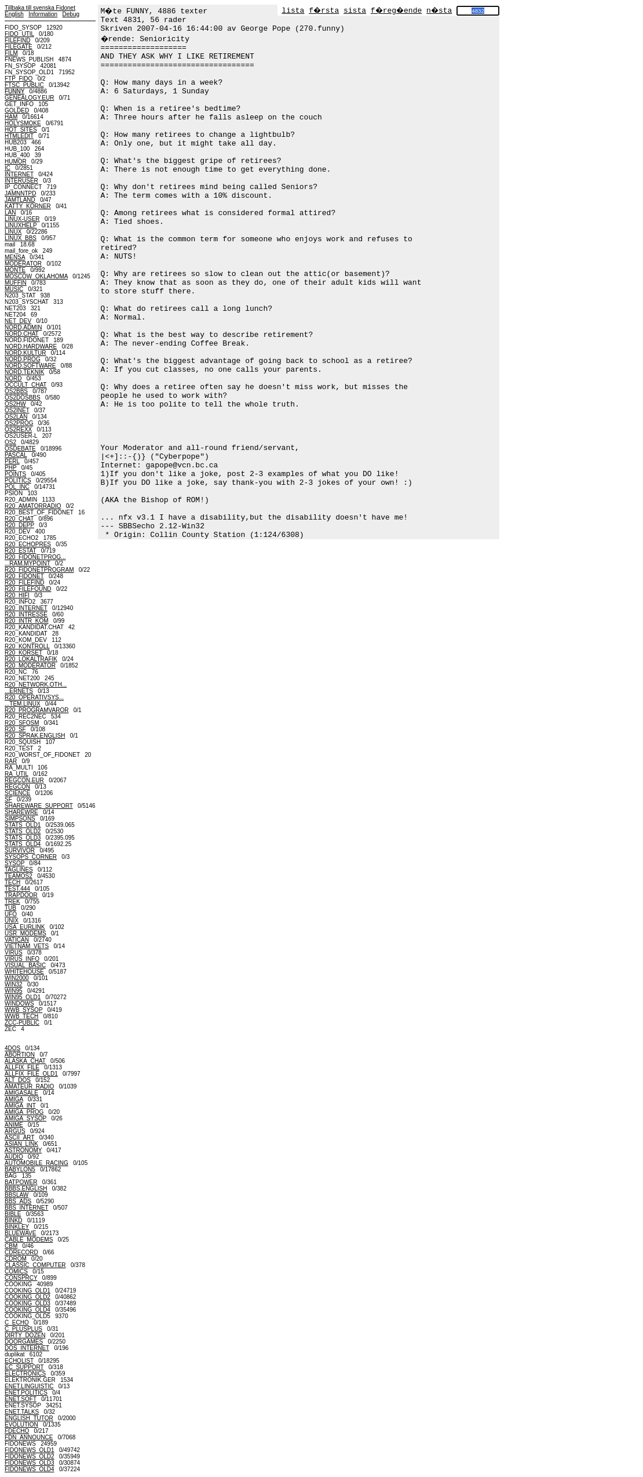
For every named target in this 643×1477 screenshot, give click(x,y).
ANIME (14, 1125)
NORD (13, 378)
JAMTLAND (20, 200)
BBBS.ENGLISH (26, 1188)
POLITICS (18, 480)
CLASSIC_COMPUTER (35, 1265)
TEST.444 (17, 889)
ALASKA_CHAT (25, 1061)
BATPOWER (21, 1182)
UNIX (12, 920)
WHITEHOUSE (24, 971)
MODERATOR (23, 263)
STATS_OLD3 (23, 837)
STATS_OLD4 (23, 844)
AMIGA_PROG (24, 1112)
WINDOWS (19, 1003)
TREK (12, 901)
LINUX (13, 231)
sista (355, 10)
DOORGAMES (24, 1341)
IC (7, 168)
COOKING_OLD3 (27, 1303)
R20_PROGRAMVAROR (36, 710)
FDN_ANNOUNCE (29, 1437)
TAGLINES (19, 869)
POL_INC (17, 487)
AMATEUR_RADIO (29, 1086)
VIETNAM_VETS (27, 946)
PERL (12, 461)
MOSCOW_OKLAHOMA (36, 276)
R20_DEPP (19, 525)
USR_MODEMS (25, 933)
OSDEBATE (20, 448)
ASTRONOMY (23, 1150)
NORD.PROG (23, 359)
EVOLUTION (21, 1424)
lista (293, 10)
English (14, 14)
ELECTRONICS (25, 1373)
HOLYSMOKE (23, 123)
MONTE (15, 270)
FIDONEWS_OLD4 (29, 1469)
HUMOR (16, 161)
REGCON (17, 786)
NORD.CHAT (22, 334)
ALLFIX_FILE (22, 1067)
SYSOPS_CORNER (31, 857)
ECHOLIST (19, 1361)
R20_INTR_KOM (27, 621)
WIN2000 (17, 978)
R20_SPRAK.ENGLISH (35, 735)
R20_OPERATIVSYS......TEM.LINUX (34, 700)
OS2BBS (16, 391)
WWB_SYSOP (23, 1010)
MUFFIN (16, 283)
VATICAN (17, 940)
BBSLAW (16, 1195)
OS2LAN (16, 416)
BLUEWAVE (20, 1233)
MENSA (15, 257)
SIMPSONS (20, 818)
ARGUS (15, 1131)
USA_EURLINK (25, 927)
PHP (10, 467)
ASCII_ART (19, 1137)
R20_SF (15, 729)
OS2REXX (18, 429)
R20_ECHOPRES (28, 544)
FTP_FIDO (18, 78)
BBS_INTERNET (26, 1207)
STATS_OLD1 (23, 825)
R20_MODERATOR (30, 665)
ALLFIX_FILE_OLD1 (31, 1073)
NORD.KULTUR (25, 353)
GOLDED (17, 110)
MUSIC (14, 289)
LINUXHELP (20, 225)
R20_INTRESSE (26, 614)
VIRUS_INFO (22, 959)
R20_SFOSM (22, 723)
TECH (12, 882)
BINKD (14, 1220)
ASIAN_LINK (21, 1144)
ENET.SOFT (20, 1399)
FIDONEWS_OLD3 (29, 1463)
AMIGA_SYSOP (25, 1118)
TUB (10, 908)
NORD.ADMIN (23, 327)
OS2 (10, 442)
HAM (11, 117)
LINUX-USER (22, 219)
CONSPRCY (21, 1278)
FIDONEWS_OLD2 (29, 1456)
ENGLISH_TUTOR (29, 1418)
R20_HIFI (17, 595)
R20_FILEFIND (24, 582)
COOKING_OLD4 (27, 1310)
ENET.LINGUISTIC (29, 1386)
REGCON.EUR (24, 780)
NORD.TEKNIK (24, 372)
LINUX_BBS (20, 238)
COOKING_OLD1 (27, 1290)
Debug (71, 14)
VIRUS (14, 952)
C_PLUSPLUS (23, 1329)
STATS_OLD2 (23, 831)
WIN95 (14, 991)
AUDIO (14, 1156)
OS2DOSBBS (23, 397)
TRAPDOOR (21, 895)
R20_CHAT (19, 519)
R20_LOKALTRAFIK (31, 659)
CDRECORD (21, 1252)
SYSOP (14, 863)
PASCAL (16, 455)
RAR (11, 761)
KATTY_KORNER (28, 206)
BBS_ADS (18, 1201)
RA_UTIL (16, 774)
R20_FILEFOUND (28, 589)
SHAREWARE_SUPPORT (39, 806)
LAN (10, 212)
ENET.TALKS (22, 1412)
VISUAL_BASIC (25, 965)
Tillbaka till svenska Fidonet (40, 8)
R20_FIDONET (24, 576)
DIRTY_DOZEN (25, 1335)
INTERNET (19, 174)
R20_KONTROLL (27, 646)
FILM (11, 53)
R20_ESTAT (20, 550)
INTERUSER (21, 180)
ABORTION (20, 1054)
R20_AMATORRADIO (33, 506)
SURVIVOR (20, 850)
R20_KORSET (23, 652)
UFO (11, 914)
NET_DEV (18, 321)
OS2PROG (19, 423)
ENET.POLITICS (26, 1392)
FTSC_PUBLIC (24, 85)
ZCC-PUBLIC (22, 1022)
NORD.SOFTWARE (30, 365)
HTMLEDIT (19, 136)
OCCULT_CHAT (25, 385)
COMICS (16, 1271)
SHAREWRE (21, 812)
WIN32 (14, 984)
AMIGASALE (21, 1093)
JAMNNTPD (20, 193)
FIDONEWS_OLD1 (29, 1450)
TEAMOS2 (18, 876)
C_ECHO (17, 1322)
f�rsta (324, 10)
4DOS (12, 1048)
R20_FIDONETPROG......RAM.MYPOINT (35, 560)
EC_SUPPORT (24, 1367)
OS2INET (17, 410)
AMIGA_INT (20, 1105)
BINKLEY (17, 1227)
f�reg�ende (396, 10)
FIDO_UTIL (19, 34)
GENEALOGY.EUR (29, 98)
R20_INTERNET (26, 608)
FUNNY (14, 91)
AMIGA (14, 1099)
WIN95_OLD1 (23, 997)
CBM (11, 1246)
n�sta (439, 10)
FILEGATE (18, 46)
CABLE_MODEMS (29, 1239)
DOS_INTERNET (27, 1348)
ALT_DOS (18, 1080)
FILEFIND (17, 40)
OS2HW (15, 404)
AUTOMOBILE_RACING (36, 1163)
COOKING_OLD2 (27, 1297)
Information (42, 14)
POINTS (15, 474)
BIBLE (13, 1214)
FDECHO (17, 1431)
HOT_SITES (21, 129)
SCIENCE (17, 793)
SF (8, 799)
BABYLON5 (20, 1169)
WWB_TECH (21, 1016)
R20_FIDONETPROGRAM (39, 570)
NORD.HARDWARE (31, 346)
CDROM (16, 1258)
